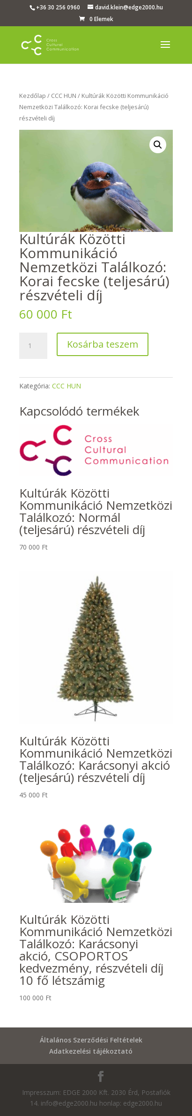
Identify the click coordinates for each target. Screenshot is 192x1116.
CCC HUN (63, 95)
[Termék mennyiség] (33, 346)
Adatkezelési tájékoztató (91, 1051)
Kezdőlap (32, 95)
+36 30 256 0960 (58, 7)
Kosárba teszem (102, 344)
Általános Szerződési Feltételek (91, 1039)
